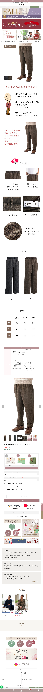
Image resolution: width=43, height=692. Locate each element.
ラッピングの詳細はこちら (21, 467)
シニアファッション (16, 41)
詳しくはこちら (35, 581)
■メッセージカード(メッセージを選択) (14, 472)
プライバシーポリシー (26, 683)
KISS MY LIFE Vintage (6, 41)
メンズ (11, 41)
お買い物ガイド (25, 676)
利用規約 (3, 683)
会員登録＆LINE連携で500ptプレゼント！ (22, 2)
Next (40, 406)
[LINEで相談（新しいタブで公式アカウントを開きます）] (1, 687)
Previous (3, 406)
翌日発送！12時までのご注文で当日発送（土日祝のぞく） (21, 0)
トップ (1, 41)
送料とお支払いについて (6, 676)
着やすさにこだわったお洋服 (23, 41)
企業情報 (3, 679)
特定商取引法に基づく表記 (27, 679)
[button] (1, 605)
